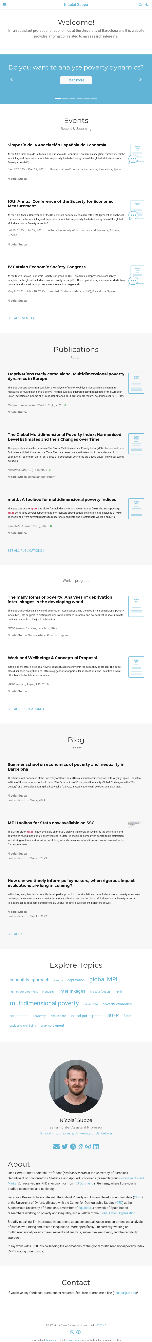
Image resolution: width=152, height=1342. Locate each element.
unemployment (52, 1025)
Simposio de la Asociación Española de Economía (57, 145)
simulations (58, 1016)
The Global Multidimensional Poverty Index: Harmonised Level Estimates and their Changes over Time (64, 437)
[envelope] (56, 1148)
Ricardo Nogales (57, 635)
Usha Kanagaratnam (41, 476)
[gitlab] (88, 1148)
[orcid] (73, 1148)
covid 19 (58, 980)
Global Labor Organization (117, 1213)
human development (24, 991)
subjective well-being (23, 1025)
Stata (128, 1016)
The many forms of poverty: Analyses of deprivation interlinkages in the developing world (60, 599)
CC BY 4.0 (101, 1325)
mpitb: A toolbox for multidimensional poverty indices (62, 499)
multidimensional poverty (44, 1003)
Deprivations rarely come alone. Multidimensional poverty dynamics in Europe (66, 376)
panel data (91, 1004)
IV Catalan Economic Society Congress (47, 267)
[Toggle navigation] (4, 4)
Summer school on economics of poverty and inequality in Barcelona (66, 766)
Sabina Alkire (37, 635)
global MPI (103, 979)
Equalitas (84, 1208)
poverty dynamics (117, 1004)
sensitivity (39, 1016)
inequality (48, 991)
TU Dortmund (84, 1183)
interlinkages (72, 991)
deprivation (76, 980)
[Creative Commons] (76, 1332)
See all (15, 934)
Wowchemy (52, 1340)
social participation (87, 1016)
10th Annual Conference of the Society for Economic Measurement (60, 203)
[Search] (140, 5)
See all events (21, 318)
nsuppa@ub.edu (125, 1293)
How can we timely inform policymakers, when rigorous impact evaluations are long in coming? (71, 883)
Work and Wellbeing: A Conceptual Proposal (52, 657)
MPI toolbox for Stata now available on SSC (51, 822)
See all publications (26, 551)
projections (19, 1016)
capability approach (29, 979)
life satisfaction (100, 991)
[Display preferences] (147, 5)
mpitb (118, 991)
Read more (76, 80)
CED (119, 1203)
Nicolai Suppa (76, 4)
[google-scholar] (80, 1148)
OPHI (138, 1197)
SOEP (113, 1015)
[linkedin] (96, 1148)
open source (75, 1340)
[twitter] (65, 1148)
